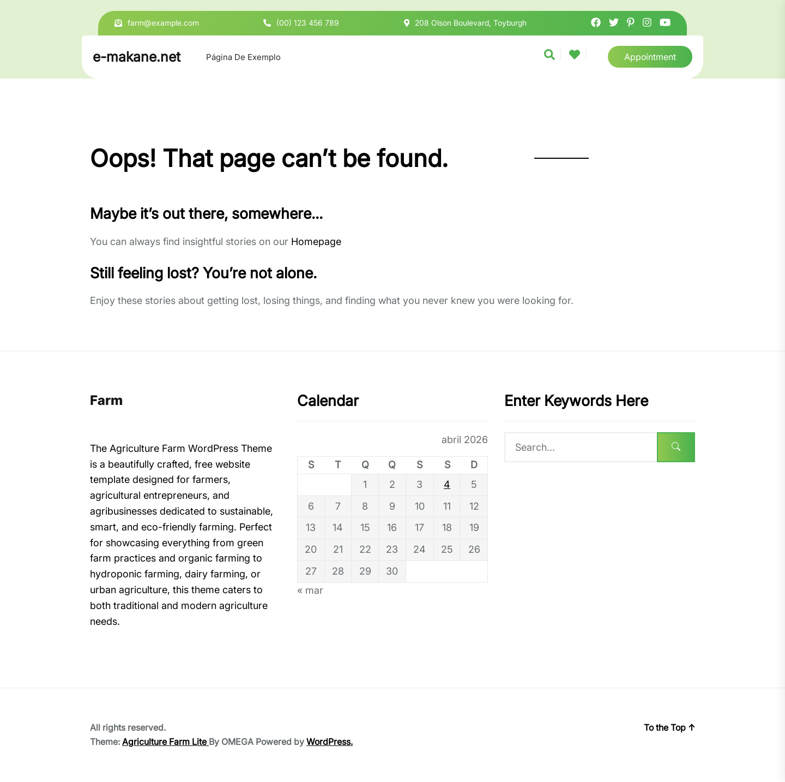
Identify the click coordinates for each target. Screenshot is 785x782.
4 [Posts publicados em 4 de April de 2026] (447, 484)
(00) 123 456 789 (307, 22)
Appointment (650, 56)
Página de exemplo (243, 57)
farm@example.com (163, 22)
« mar (310, 590)
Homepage (316, 241)
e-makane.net (136, 57)
